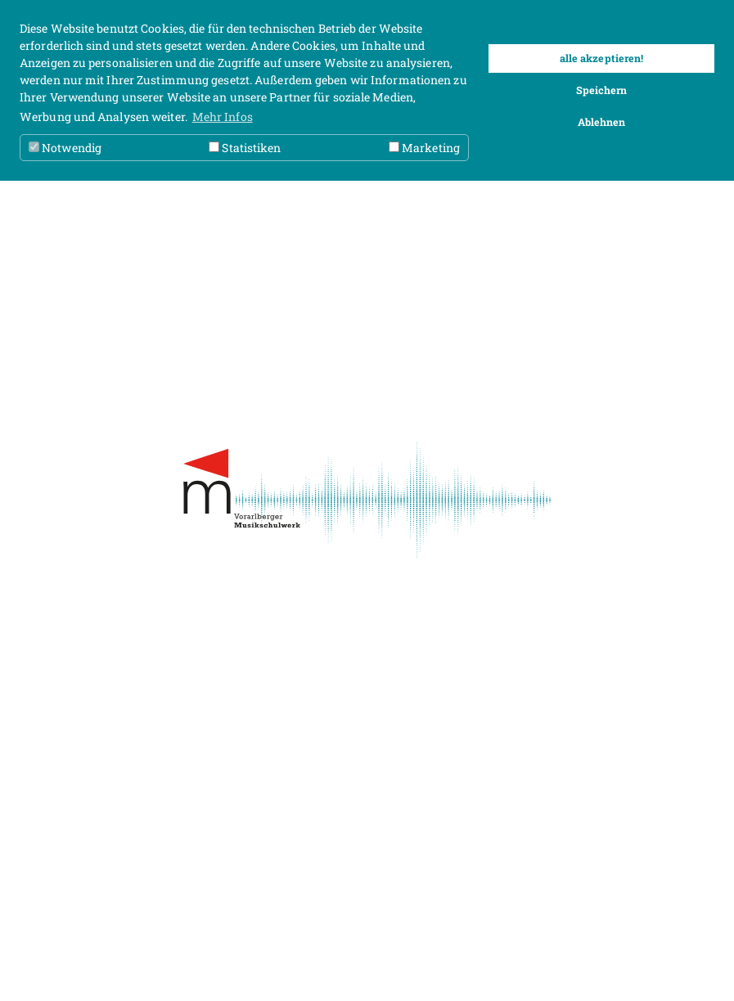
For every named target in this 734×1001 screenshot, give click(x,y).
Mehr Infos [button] (222, 116)
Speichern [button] (602, 90)
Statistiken (245, 147)
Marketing (424, 147)
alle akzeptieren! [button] (602, 58)
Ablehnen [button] (602, 121)
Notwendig (65, 147)
